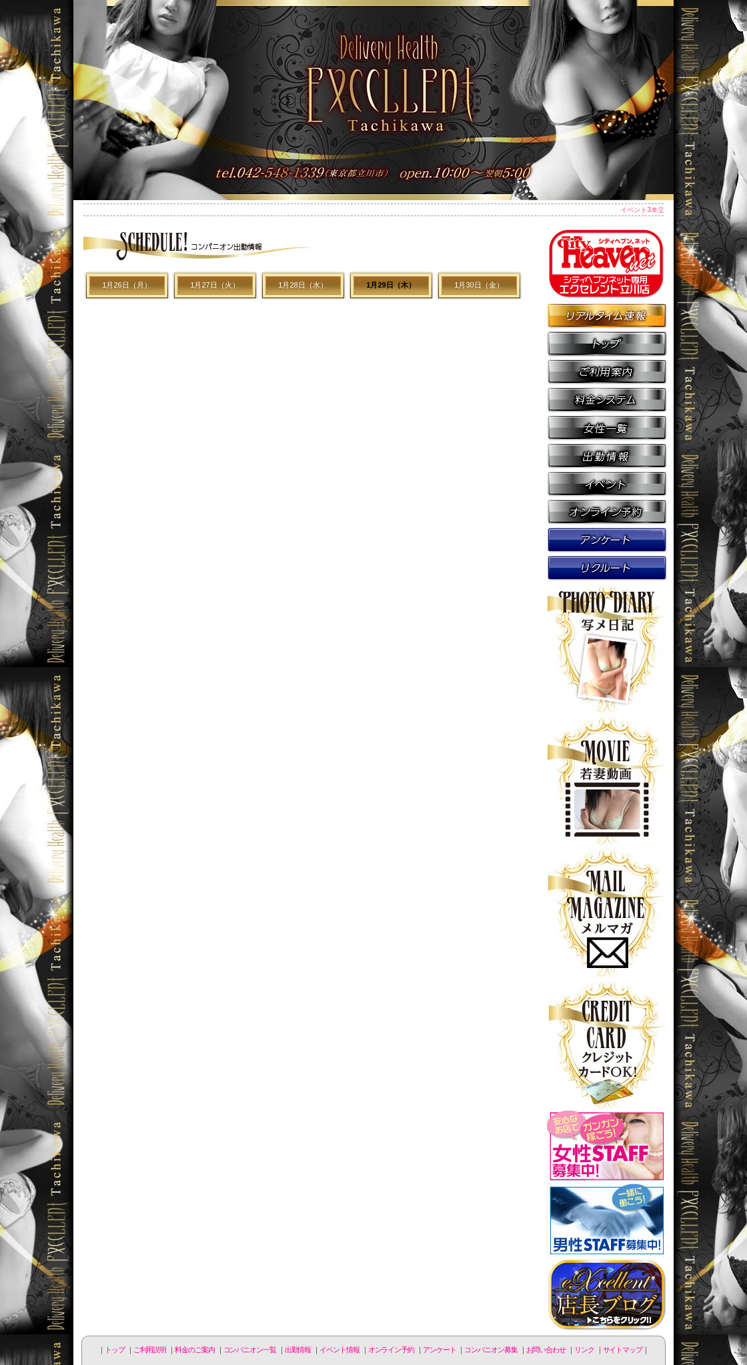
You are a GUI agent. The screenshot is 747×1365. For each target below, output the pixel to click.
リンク (584, 1350)
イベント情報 (607, 483)
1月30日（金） (478, 285)
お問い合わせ (546, 1350)
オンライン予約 (607, 511)
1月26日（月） (126, 285)
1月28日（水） (302, 285)
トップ (115, 1350)
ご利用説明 (607, 371)
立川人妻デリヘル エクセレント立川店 (373, 100)
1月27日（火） (214, 285)
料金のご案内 (607, 399)
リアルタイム (607, 315)
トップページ (607, 343)
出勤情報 (607, 455)
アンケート (607, 539)
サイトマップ (622, 1350)
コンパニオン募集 (607, 567)
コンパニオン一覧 (607, 427)
